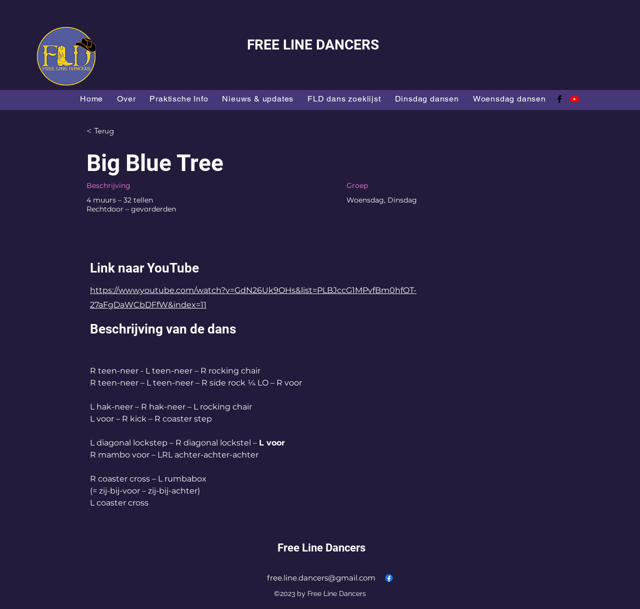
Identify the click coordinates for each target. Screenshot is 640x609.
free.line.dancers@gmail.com (321, 577)
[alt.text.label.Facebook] (559, 99)
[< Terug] (122, 131)
